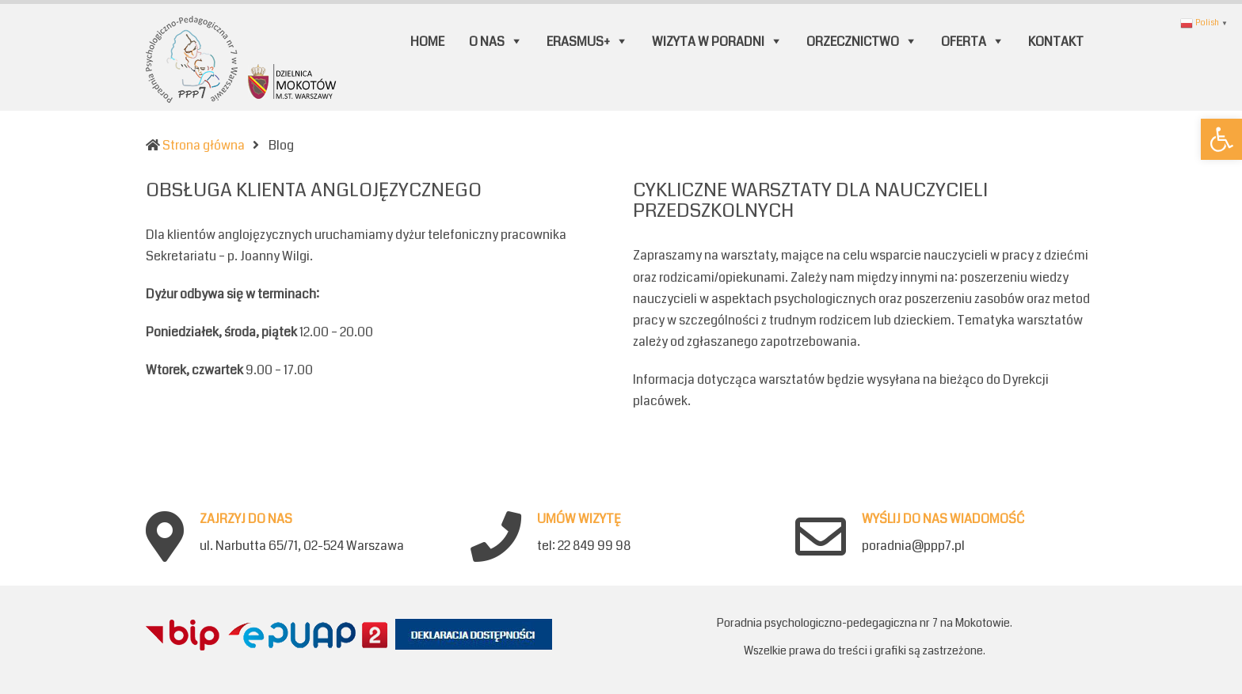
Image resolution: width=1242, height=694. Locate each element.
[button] (1221, 139)
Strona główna (203, 145)
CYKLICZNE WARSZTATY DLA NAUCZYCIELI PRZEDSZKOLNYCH (810, 200)
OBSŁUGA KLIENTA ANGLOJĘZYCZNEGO (314, 189)
